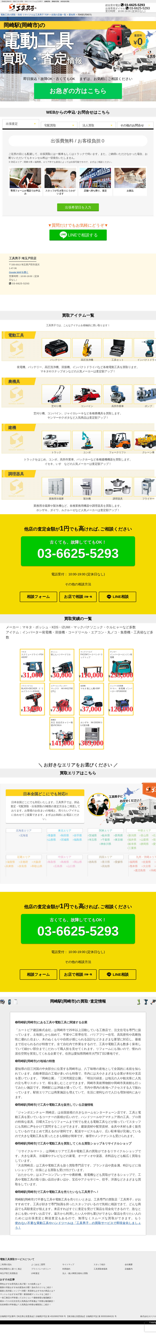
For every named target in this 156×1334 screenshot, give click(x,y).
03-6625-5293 (133, 5)
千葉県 (106, 839)
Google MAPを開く (18, 272)
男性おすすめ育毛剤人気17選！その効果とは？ (20, 1284)
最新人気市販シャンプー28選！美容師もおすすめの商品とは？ (27, 1291)
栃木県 (106, 835)
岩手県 (78, 835)
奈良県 (23, 866)
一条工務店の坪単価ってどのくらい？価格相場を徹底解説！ (26, 1298)
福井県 (132, 839)
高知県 (106, 866)
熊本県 (134, 866)
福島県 (78, 839)
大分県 (147, 866)
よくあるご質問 (38, 1264)
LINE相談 (118, 596)
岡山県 (78, 862)
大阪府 (37, 862)
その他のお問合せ (132, 125)
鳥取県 (52, 862)
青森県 (52, 835)
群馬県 (119, 835)
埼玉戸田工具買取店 (9, 1273)
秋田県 (65, 835)
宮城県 (65, 839)
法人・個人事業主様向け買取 (75, 1273)
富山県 (145, 835)
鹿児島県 (140, 870)
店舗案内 (129, 1269)
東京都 (119, 839)
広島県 (58, 866)
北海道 (24, 835)
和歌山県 (37, 866)
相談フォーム (38, 597)
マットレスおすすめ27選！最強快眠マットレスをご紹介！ (25, 1294)
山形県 (52, 839)
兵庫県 (10, 866)
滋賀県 (11, 862)
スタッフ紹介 (99, 1264)
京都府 (24, 862)
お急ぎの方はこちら (78, 90)
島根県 (65, 862)
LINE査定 (35, 1273)
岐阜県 (132, 844)
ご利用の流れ (6, 1264)
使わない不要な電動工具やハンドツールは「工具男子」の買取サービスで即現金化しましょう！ (78, 1225)
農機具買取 (55, 1)
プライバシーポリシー (41, 1269)
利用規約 (66, 1269)
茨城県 (93, 835)
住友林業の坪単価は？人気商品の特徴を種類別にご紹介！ (25, 1304)
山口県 (71, 866)
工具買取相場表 (100, 1269)
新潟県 (132, 835)
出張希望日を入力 (78, 207)
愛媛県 (119, 862)
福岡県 (134, 862)
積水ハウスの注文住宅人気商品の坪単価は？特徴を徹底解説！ (27, 1301)
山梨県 (145, 839)
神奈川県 (106, 844)
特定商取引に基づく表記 (11, 1269)
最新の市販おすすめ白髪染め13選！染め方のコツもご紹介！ (26, 1287)
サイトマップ (68, 1264)
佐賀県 (147, 862)
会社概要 (129, 1264)
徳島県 (93, 862)
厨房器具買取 (65, 1)
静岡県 (145, 844)
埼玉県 (93, 839)
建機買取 (47, 1)
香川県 (106, 862)
